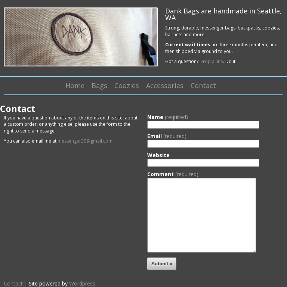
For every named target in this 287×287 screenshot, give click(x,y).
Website (158, 155)
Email (166, 136)
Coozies (126, 85)
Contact (203, 85)
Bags (99, 85)
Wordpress (82, 283)
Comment (172, 174)
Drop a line (211, 61)
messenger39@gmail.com (85, 141)
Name (167, 117)
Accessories (164, 85)
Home (74, 85)
